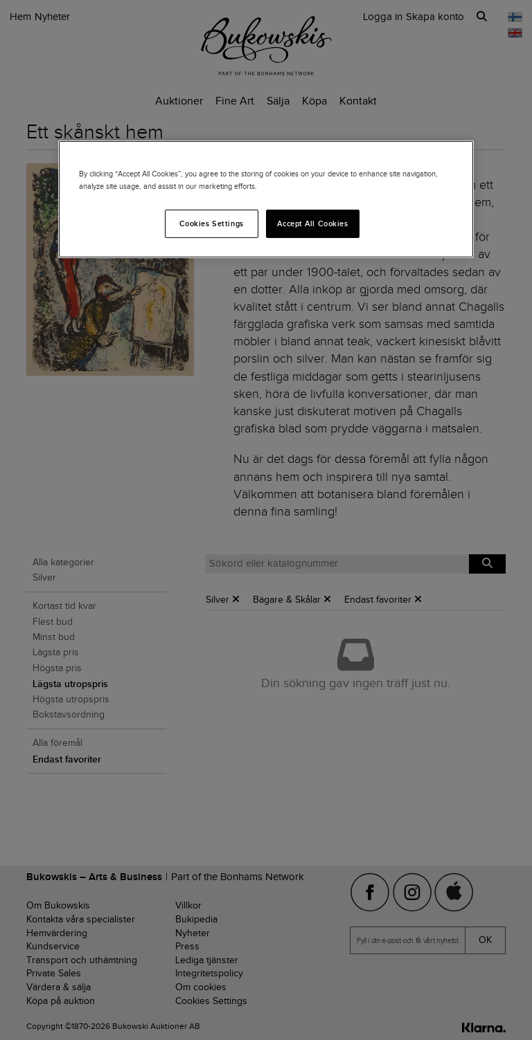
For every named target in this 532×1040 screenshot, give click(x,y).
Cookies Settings (211, 223)
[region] (266, 199)
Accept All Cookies (312, 223)
